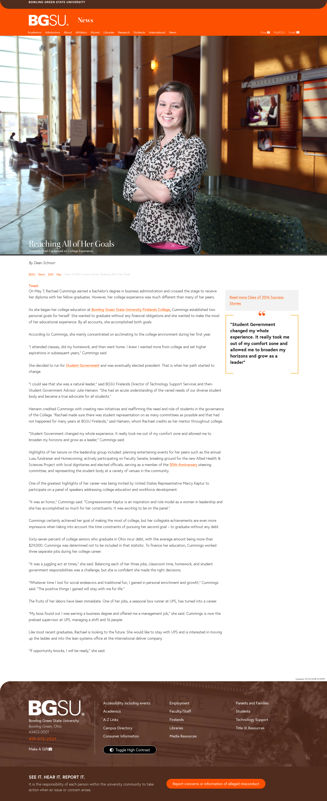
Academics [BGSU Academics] (112, 711)
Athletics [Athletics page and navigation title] (81, 32)
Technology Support (252, 719)
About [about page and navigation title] (68, 32)
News (41, 274)
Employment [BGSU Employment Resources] (180, 702)
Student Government (82, 365)
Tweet (33, 285)
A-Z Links (110, 719)
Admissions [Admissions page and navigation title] (52, 32)
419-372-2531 (42, 739)
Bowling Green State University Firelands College (131, 309)
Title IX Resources (250, 727)
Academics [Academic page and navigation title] (35, 32)
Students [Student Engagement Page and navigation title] (139, 32)
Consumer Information (121, 736)
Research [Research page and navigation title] (124, 32)
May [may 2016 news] (59, 274)
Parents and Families (252, 702)
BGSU (32, 274)
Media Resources (183, 736)
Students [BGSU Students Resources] (243, 711)
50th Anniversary (184, 464)
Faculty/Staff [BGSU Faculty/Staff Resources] (180, 711)
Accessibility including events (126, 702)
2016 (50, 274)
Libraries (108, 32)
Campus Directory (117, 727)
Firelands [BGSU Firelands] (177, 719)
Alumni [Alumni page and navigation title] (95, 32)
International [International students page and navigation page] (157, 32)
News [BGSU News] (172, 32)
